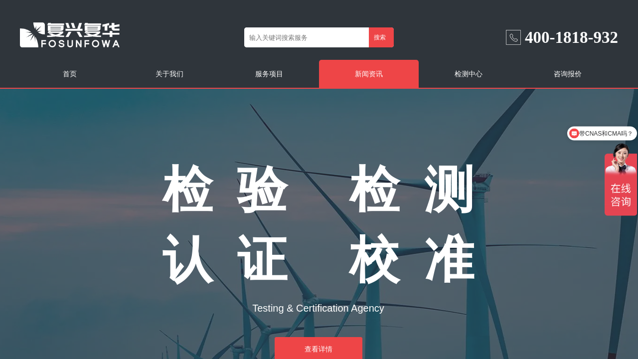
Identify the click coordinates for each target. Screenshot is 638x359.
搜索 (380, 37)
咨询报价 (568, 74)
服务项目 (269, 74)
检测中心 (468, 74)
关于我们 (169, 74)
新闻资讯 (369, 74)
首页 (70, 74)
